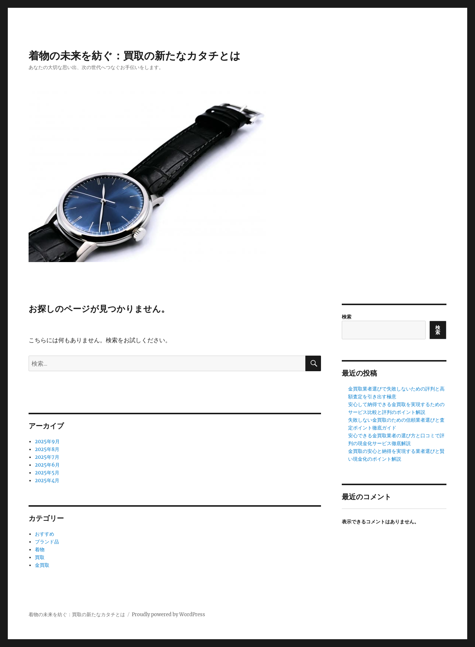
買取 (40, 557)
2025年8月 (47, 449)
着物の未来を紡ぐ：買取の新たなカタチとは (134, 55)
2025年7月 (47, 457)
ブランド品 (47, 542)
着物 (40, 549)
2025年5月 (47, 473)
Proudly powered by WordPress (168, 614)
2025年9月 (47, 441)
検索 (346, 317)
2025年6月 (47, 465)
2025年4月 (47, 480)
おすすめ (44, 534)
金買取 (42, 565)
